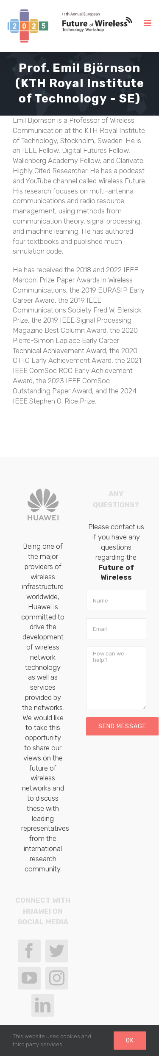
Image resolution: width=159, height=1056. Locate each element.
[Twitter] (56, 951)
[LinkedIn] (42, 1005)
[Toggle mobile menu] (148, 23)
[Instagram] (56, 978)
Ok (130, 1040)
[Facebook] (29, 951)
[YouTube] (29, 978)
